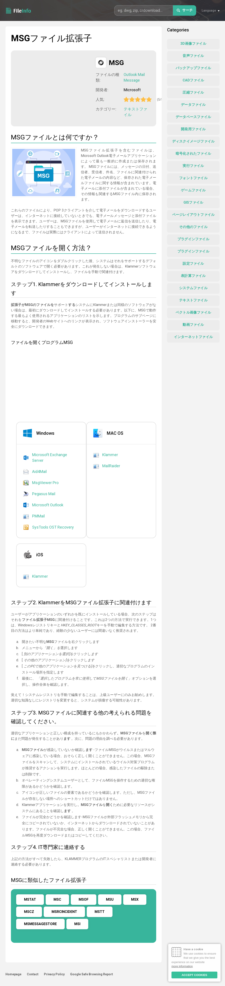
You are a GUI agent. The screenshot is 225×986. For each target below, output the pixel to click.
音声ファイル (193, 56)
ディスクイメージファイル (193, 141)
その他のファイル (193, 227)
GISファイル (193, 202)
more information (182, 966)
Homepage (13, 974)
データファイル (193, 105)
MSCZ (29, 912)
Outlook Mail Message (134, 77)
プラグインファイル (193, 239)
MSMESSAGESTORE (40, 924)
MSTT (100, 912)
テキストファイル (135, 112)
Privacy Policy (54, 974)
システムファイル (193, 288)
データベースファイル (193, 117)
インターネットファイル (193, 337)
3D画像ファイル (193, 43)
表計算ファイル (193, 276)
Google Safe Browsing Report (91, 974)
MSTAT (30, 899)
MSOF (83, 899)
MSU (110, 899)
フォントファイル (193, 178)
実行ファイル (193, 166)
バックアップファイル (193, 68)
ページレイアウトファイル (193, 215)
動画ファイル (193, 325)
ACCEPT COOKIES (194, 975)
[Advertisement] (54, 88)
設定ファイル (193, 263)
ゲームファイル (193, 190)
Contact (32, 974)
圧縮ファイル (193, 92)
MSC (57, 899)
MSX (134, 899)
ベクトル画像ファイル (193, 312)
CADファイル (193, 80)
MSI (77, 924)
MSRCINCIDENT (64, 912)
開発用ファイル (193, 129)
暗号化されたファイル (193, 153)
